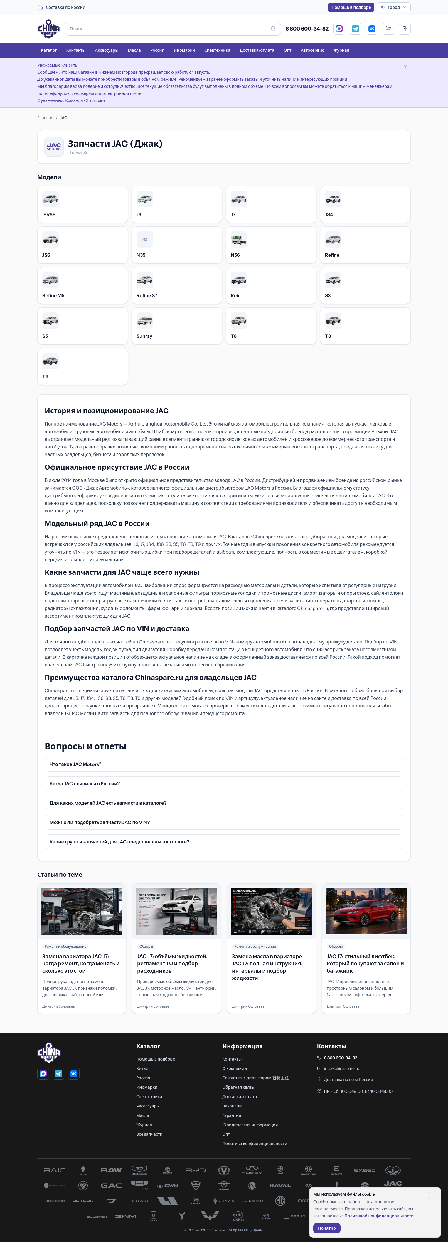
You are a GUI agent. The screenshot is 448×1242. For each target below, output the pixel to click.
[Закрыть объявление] (405, 67)
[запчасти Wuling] (210, 1216)
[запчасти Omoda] (308, 1201)
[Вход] (405, 29)
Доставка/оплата (257, 50)
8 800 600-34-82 (307, 29)
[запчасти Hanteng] (252, 1185)
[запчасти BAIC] (55, 1170)
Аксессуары (106, 50)
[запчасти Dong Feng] (308, 1170)
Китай (142, 1068)
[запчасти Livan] (224, 1201)
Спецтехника (217, 50)
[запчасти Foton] (83, 1185)
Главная (45, 117)
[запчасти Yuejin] (266, 1216)
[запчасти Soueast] (97, 1216)
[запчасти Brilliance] (167, 1170)
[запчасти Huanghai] (365, 1185)
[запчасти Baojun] (83, 1170)
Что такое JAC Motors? (75, 764)
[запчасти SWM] (125, 1216)
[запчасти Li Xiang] (167, 1201)
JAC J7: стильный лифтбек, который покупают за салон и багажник (365, 963)
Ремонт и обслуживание (65, 946)
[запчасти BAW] (111, 1170)
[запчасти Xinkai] (238, 1216)
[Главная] (48, 29)
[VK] (372, 29)
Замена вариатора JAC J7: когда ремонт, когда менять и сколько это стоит (80, 963)
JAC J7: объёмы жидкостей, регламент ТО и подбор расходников (172, 963)
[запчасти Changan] (224, 1170)
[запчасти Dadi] (280, 1170)
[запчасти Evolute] (336, 1170)
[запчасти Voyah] (181, 1216)
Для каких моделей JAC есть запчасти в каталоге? (108, 803)
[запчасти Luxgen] (252, 1201)
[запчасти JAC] (393, 1185)
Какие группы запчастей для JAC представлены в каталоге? (119, 842)
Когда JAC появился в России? (85, 783)
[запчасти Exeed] (365, 1170)
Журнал (341, 50)
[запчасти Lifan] (196, 1201)
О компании (234, 1068)
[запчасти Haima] (224, 1185)
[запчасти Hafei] (196, 1185)
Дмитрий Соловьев (58, 1006)
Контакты (75, 50)
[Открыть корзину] (388, 29)
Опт (287, 50)
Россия (157, 50)
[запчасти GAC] (111, 1185)
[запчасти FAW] (393, 1170)
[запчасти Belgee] (139, 1170)
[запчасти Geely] (139, 1185)
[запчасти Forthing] (55, 1185)
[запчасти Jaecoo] (55, 1201)
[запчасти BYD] (196, 1170)
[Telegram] (355, 29)
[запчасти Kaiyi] (139, 1201)
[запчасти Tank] (153, 1216)
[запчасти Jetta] (111, 1201)
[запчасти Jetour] (83, 1201)
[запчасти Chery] (252, 1170)
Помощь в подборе (351, 7)
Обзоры (146, 946)
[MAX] (339, 29)
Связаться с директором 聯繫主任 (255, 1077)
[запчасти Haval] (280, 1185)
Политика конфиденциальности (254, 1143)
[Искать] (273, 29)
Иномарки (184, 50)
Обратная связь (238, 1087)
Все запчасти (149, 1134)
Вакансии (232, 1106)
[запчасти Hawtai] (308, 1185)
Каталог (49, 50)
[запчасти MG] (280, 1201)
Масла (134, 50)
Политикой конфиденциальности (379, 1216)
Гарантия (231, 1115)
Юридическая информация (250, 1124)
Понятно (327, 1228)
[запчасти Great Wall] (167, 1185)
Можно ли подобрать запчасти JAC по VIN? (100, 822)
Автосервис (312, 50)
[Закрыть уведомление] (433, 1195)
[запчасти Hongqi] (336, 1185)
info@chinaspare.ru (341, 1068)
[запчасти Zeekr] (294, 1216)
